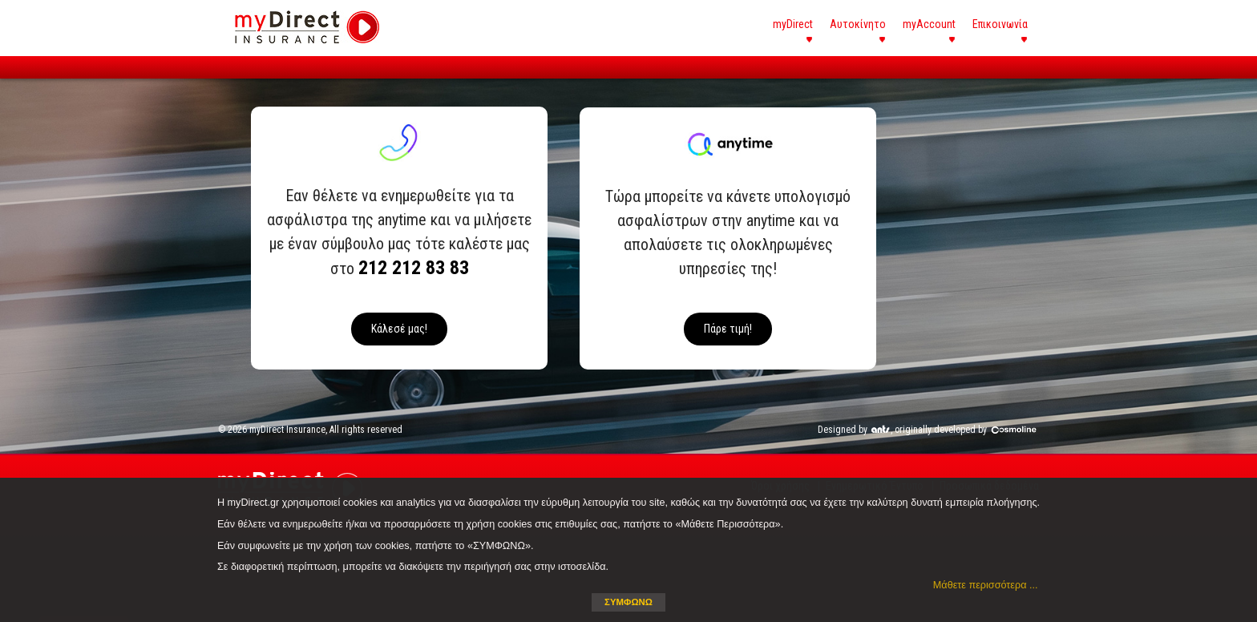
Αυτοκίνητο (858, 24)
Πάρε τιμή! (728, 328)
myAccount (929, 24)
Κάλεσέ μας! (399, 328)
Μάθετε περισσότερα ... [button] (985, 585)
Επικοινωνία (1000, 24)
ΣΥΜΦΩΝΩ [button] (628, 602)
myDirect (793, 24)
